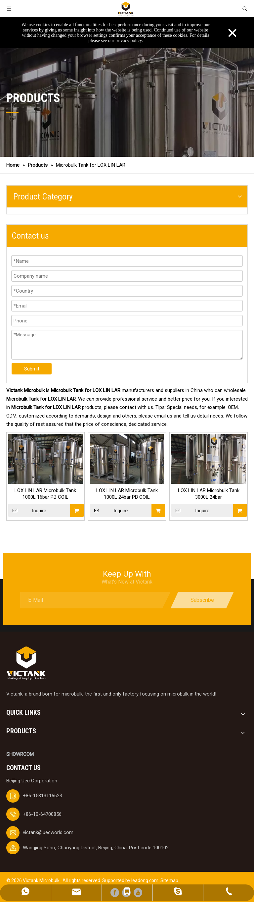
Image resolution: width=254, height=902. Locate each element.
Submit (31, 368)
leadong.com (144, 880)
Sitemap (169, 880)
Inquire (27, 510)
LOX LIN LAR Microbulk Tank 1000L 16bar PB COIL (45, 493)
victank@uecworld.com (48, 832)
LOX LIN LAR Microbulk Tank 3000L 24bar (208, 493)
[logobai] (26, 663)
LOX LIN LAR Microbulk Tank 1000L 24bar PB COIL (127, 493)
